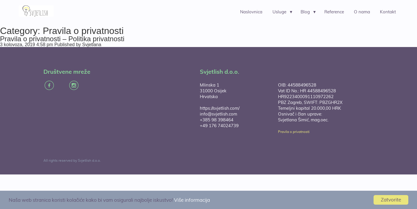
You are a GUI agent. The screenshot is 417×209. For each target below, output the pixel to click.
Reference (334, 12)
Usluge (279, 12)
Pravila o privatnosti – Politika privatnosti (62, 39)
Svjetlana (91, 44)
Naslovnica (251, 12)
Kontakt (388, 12)
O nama (362, 12)
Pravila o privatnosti (294, 132)
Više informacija (192, 200)
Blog (305, 12)
